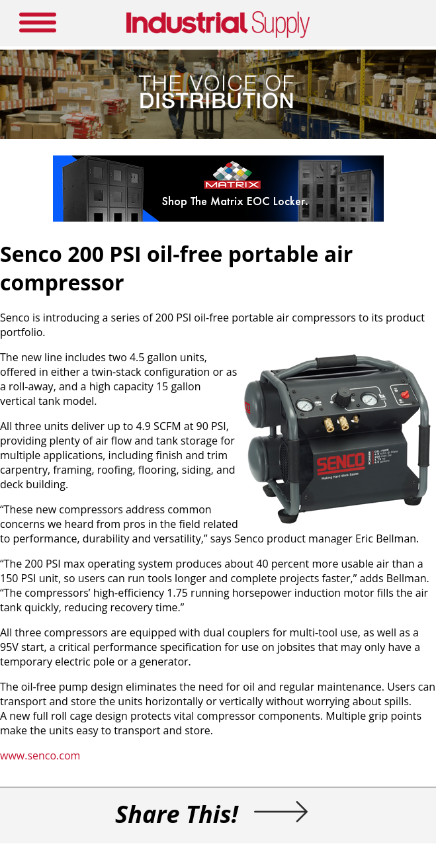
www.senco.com (40, 755)
